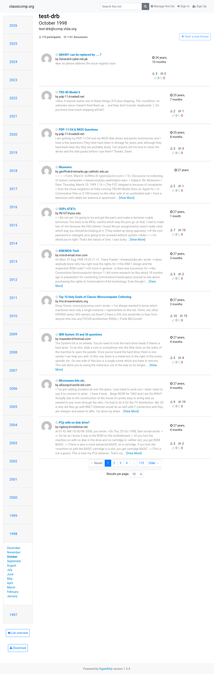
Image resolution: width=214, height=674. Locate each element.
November (13, 552)
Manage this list (163, 6)
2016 (13, 207)
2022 (13, 98)
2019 (13, 152)
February (12, 591)
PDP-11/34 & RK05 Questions (76, 129)
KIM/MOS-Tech (67, 250)
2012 (13, 280)
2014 (13, 243)
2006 (13, 388)
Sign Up (199, 6)
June (10, 574)
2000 (13, 497)
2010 (13, 316)
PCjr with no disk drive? (72, 422)
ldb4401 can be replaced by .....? (78, 54)
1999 (13, 516)
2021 (13, 116)
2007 (13, 370)
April (10, 583)
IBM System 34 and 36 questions (78, 334)
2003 (13, 443)
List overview (18, 633)
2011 (13, 298)
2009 (13, 334)
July (9, 570)
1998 (13, 534)
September (14, 561)
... (133, 463)
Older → (154, 463)
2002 (13, 461)
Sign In (183, 6)
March (11, 587)
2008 (13, 352)
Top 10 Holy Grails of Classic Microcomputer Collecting (93, 297)
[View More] (126, 197)
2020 (13, 134)
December (13, 548)
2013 (13, 261)
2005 (13, 407)
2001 (13, 479)
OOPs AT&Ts (65, 209)
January (12, 596)
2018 (13, 171)
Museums (63, 167)
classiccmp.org (21, 6)
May (10, 578)
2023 (13, 80)
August (11, 565)
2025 (13, 44)
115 (141, 463)
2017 (13, 189)
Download (18, 648)
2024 (13, 62)
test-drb (49, 16)
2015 (13, 225)
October (12, 556)
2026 (13, 25)
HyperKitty (106, 668)
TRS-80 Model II (67, 92)
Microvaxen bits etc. (70, 380)
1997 (13, 615)
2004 (13, 425)
